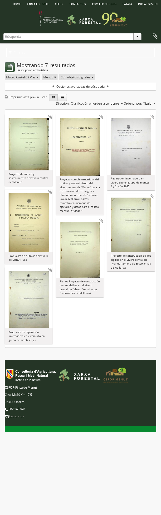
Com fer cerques (104, 3)
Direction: (62, 103)
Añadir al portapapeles (50, 116)
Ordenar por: (133, 103)
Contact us (77, 3)
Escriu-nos (16, 416)
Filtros (17, 52)
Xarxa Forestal (38, 3)
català (127, 3)
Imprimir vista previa (22, 97)
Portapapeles (155, 36)
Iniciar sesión (148, 3)
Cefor (59, 3)
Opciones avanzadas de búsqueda (80, 86)
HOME (17, 3)
